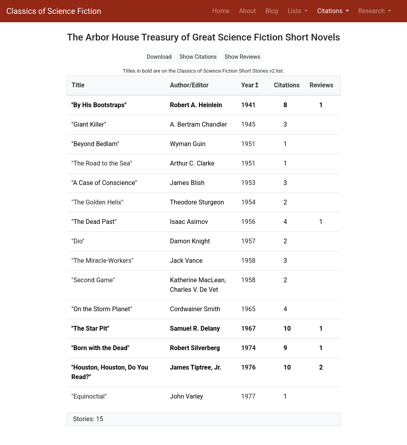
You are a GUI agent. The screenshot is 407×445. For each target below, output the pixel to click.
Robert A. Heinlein (196, 105)
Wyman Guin (188, 144)
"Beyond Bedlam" (95, 144)
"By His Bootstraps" (99, 105)
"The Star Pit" (90, 328)
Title (78, 85)
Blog (272, 11)
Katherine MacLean (197, 280)
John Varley (186, 396)
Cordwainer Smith (195, 309)
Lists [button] (295, 11)
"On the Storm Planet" (102, 309)
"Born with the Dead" (101, 348)
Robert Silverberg (195, 348)
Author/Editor (189, 85)
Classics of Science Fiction (53, 11)
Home (222, 10)
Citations (287, 85)
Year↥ (250, 85)
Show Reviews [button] (242, 57)
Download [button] (159, 57)
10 (287, 328)
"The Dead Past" (94, 221)
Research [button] (372, 11)
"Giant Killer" (89, 124)
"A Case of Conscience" (104, 183)
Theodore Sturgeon (197, 202)
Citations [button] (330, 11)
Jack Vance (186, 260)
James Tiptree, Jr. (195, 367)
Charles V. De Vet (194, 289)
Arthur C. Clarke (192, 163)
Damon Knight (190, 241)
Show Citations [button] (198, 57)
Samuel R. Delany (195, 328)
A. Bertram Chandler (198, 124)
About (247, 11)
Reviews (321, 85)
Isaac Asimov (189, 221)
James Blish (187, 183)
